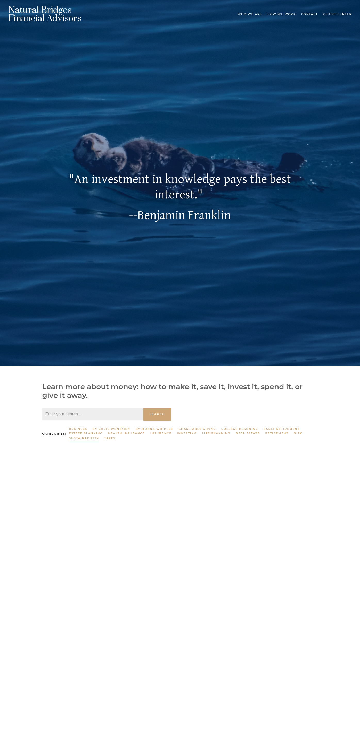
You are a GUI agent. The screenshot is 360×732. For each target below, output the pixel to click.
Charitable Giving (197, 429)
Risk (298, 433)
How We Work (281, 14)
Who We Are (250, 14)
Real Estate (248, 433)
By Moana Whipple (154, 429)
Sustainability (84, 438)
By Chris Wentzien (111, 429)
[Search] (92, 414)
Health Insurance (126, 433)
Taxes (110, 438)
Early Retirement (282, 429)
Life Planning (216, 433)
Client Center (337, 14)
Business (78, 429)
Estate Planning (86, 433)
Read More (52, 651)
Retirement (276, 433)
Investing (187, 433)
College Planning (239, 429)
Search (157, 414)
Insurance (161, 433)
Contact (309, 14)
